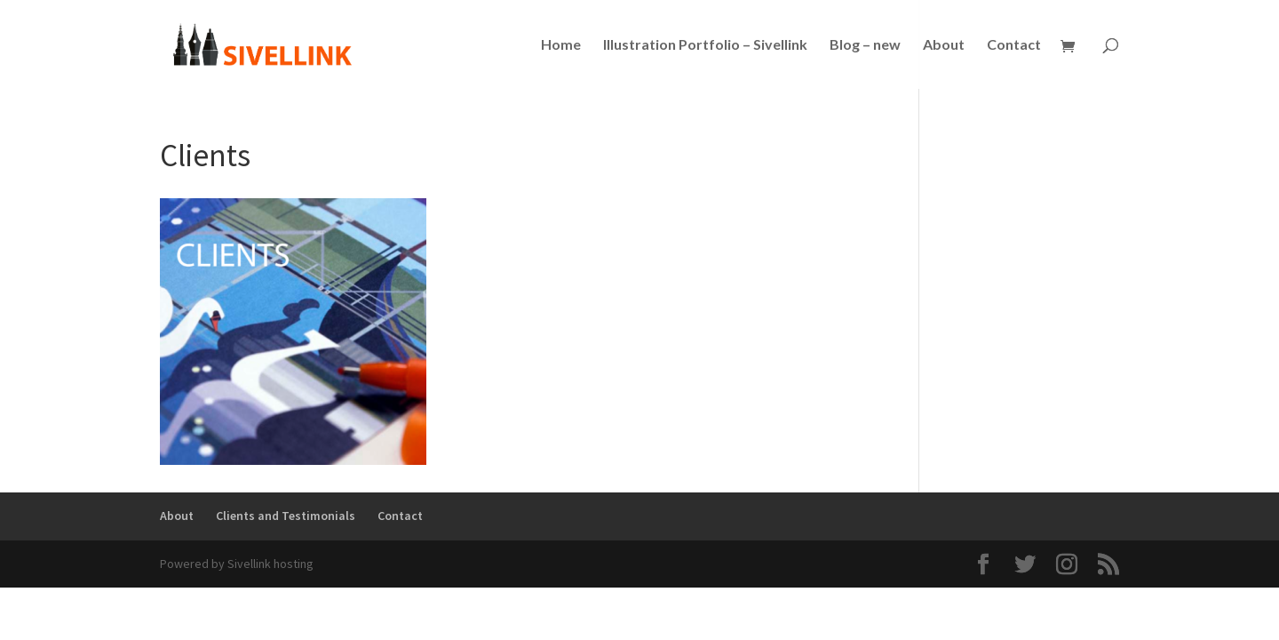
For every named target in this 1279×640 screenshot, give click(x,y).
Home (561, 45)
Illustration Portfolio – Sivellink (705, 45)
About (944, 45)
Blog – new (865, 45)
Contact (1014, 45)
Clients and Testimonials (285, 516)
